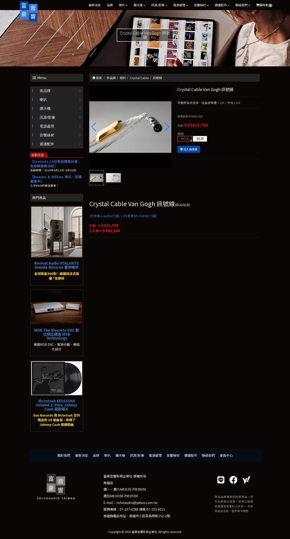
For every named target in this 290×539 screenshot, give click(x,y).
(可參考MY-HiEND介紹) (140, 215)
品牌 (110, 5)
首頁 (97, 78)
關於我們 (63, 455)
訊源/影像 (159, 5)
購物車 (264, 5)
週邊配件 (222, 5)
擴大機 (139, 5)
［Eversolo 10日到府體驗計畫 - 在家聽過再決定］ (55, 163)
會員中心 (226, 455)
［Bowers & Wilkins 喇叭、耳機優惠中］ (56, 179)
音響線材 (201, 5)
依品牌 (45, 91)
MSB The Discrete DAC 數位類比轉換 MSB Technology (56, 334)
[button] (166, 126)
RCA (185, 139)
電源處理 (180, 5)
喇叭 (123, 5)
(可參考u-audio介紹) (104, 215)
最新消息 (95, 5)
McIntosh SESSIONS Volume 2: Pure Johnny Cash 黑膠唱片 (56, 405)
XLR (200, 139)
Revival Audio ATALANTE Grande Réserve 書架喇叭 (56, 265)
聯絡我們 (242, 5)
